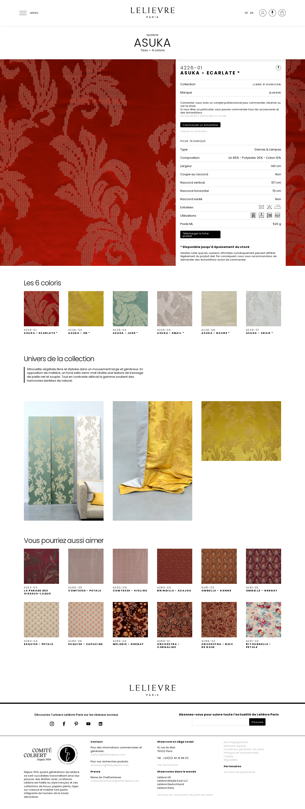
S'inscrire (257, 722)
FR (246, 13)
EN (251, 13)
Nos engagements (236, 742)
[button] (41, 313)
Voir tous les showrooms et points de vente (185, 795)
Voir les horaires (167, 765)
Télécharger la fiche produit (196, 235)
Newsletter (230, 760)
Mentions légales (235, 746)
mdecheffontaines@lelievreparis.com (114, 781)
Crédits (228, 756)
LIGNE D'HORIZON (267, 84)
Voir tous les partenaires (239, 772)
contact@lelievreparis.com (107, 754)
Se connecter (188, 116)
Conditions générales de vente (244, 749)
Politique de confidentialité (241, 753)
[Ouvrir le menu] (28, 13)
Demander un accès (213, 116)
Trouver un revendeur (193, 131)
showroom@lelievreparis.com (109, 765)
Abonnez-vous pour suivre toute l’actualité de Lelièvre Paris (229, 714)
